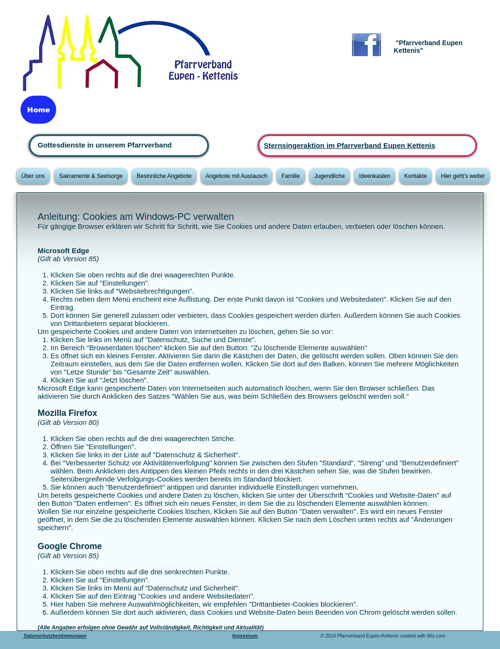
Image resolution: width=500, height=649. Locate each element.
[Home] (38, 110)
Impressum (245, 636)
